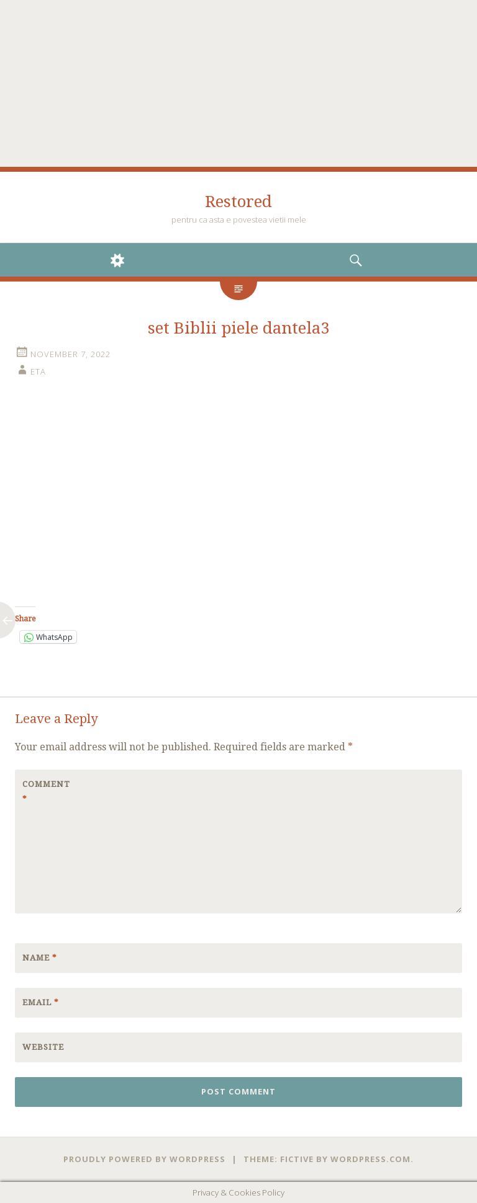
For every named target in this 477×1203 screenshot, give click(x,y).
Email (40, 1002)
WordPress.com (370, 1159)
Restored (238, 201)
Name (39, 957)
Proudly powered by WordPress (144, 1159)
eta (38, 371)
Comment (46, 791)
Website (43, 1047)
